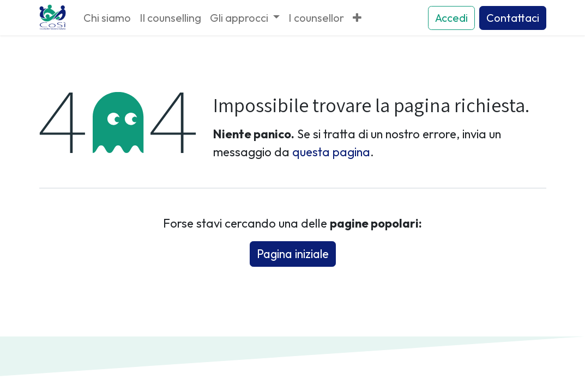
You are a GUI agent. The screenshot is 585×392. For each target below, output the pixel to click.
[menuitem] (107, 17)
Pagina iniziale (293, 253)
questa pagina (331, 152)
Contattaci (512, 17)
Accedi (451, 17)
